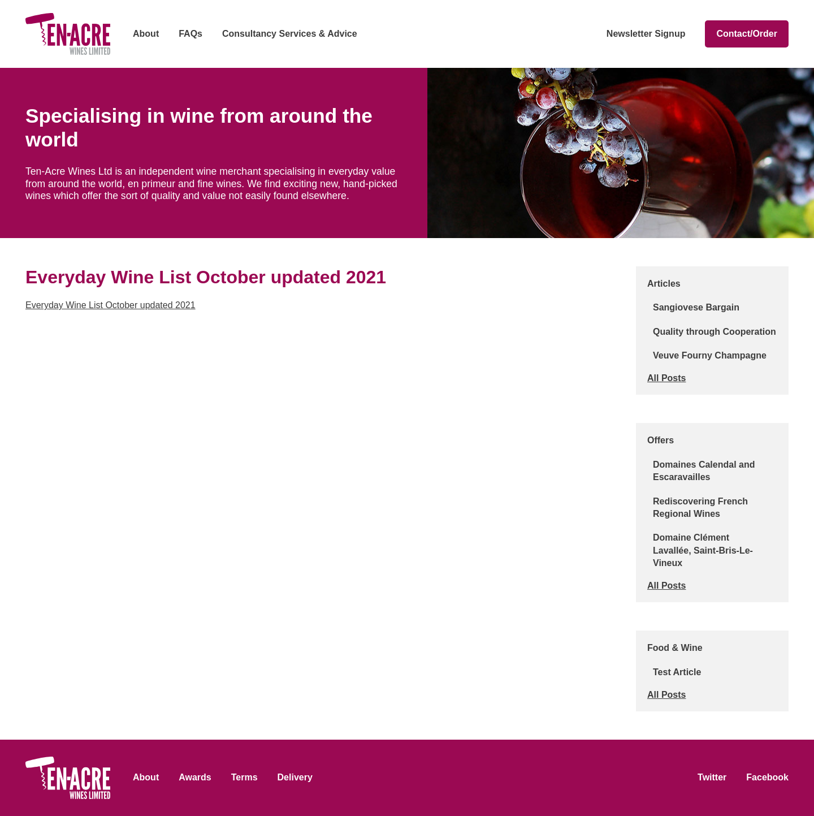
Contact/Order (746, 33)
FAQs (190, 33)
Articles (664, 283)
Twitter (712, 777)
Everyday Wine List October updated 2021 (110, 305)
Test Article (677, 672)
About (146, 33)
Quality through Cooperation (714, 331)
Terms (244, 777)
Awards (195, 777)
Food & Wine (675, 648)
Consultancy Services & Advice (289, 33)
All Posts (666, 378)
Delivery (295, 777)
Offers (660, 440)
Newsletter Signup (646, 33)
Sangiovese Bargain (696, 307)
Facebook (767, 777)
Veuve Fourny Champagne (710, 355)
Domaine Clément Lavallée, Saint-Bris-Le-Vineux (703, 550)
